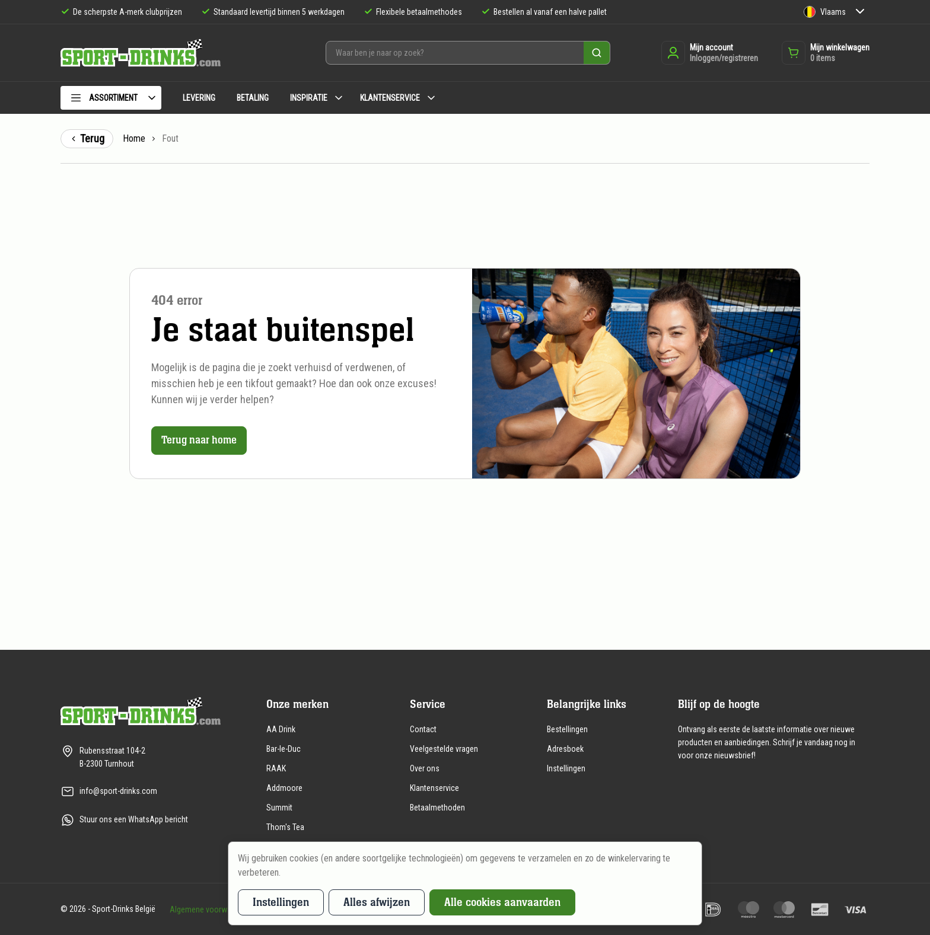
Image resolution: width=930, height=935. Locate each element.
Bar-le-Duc (283, 749)
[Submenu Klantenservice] (431, 97)
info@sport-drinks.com (118, 791)
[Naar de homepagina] (140, 53)
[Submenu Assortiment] (151, 97)
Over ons (424, 768)
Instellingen (566, 768)
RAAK (276, 768)
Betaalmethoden (437, 807)
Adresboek (565, 749)
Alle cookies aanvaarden (502, 902)
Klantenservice (434, 788)
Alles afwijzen (376, 902)
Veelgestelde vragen (444, 749)
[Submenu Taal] (860, 12)
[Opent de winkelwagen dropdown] (826, 53)
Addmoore (284, 788)
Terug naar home (201, 440)
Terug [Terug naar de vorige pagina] (86, 138)
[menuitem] (110, 100)
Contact (423, 729)
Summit (279, 807)
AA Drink (280, 729)
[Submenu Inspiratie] (338, 97)
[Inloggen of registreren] (709, 53)
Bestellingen (567, 729)
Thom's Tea (285, 827)
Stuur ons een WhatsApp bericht (133, 819)
